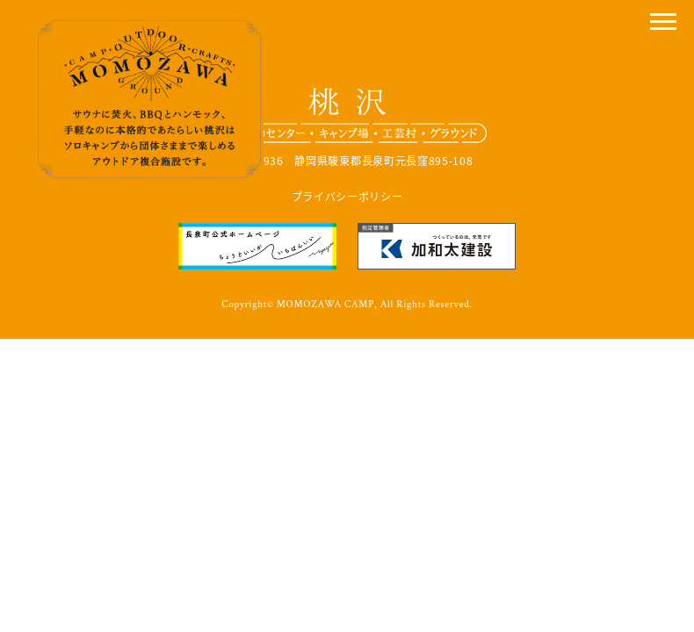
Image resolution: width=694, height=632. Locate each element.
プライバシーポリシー (347, 197)
